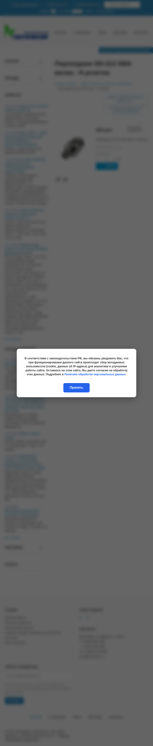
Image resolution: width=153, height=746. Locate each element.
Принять (76, 387)
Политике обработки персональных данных (95, 374)
